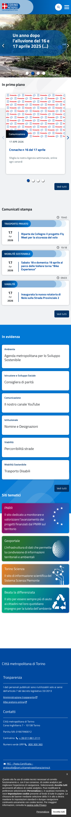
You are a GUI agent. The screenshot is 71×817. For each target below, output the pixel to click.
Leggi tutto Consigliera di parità (35, 380)
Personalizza (43, 811)
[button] (66, 7)
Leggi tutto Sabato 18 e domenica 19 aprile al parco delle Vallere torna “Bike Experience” (35, 262)
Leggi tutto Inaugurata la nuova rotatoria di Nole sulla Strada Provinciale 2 (35, 293)
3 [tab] (38, 73)
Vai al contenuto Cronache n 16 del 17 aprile (35, 134)
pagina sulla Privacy (36, 805)
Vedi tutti (63, 186)
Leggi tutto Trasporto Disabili (35, 469)
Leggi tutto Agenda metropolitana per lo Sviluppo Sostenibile (35, 356)
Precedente (3, 45)
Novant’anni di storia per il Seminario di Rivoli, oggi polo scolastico (33, 43)
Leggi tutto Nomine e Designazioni (35, 425)
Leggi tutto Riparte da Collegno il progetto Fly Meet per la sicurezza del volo (35, 232)
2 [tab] (33, 73)
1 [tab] (27, 73)
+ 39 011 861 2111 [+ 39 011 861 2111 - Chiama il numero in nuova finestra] (27, 738)
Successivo (67, 45)
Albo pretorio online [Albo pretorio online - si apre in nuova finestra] (13, 702)
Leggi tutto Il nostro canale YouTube (35, 403)
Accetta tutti (59, 811)
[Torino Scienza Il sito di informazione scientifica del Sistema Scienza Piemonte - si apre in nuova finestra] (35, 574)
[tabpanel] (35, 45)
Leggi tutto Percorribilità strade (35, 447)
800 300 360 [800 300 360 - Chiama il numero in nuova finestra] (33, 744)
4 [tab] (44, 73)
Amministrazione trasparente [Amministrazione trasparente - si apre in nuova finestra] (19, 697)
